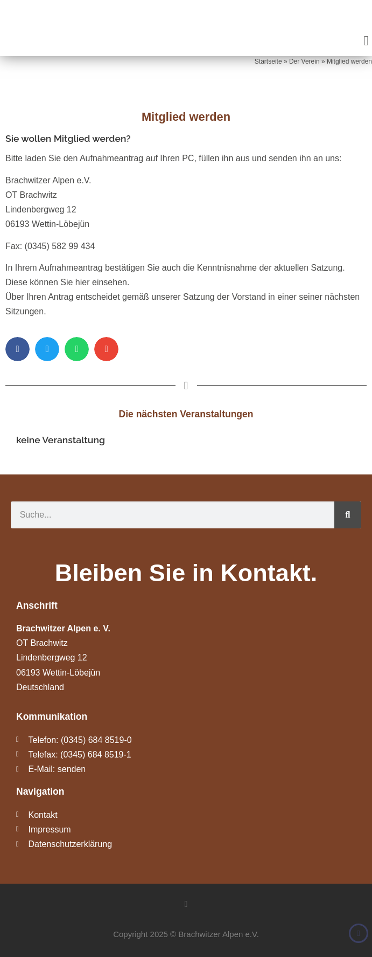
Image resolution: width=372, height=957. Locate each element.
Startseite (268, 61)
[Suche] (347, 514)
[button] (366, 41)
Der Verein (304, 61)
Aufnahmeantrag (111, 158)
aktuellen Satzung (308, 267)
